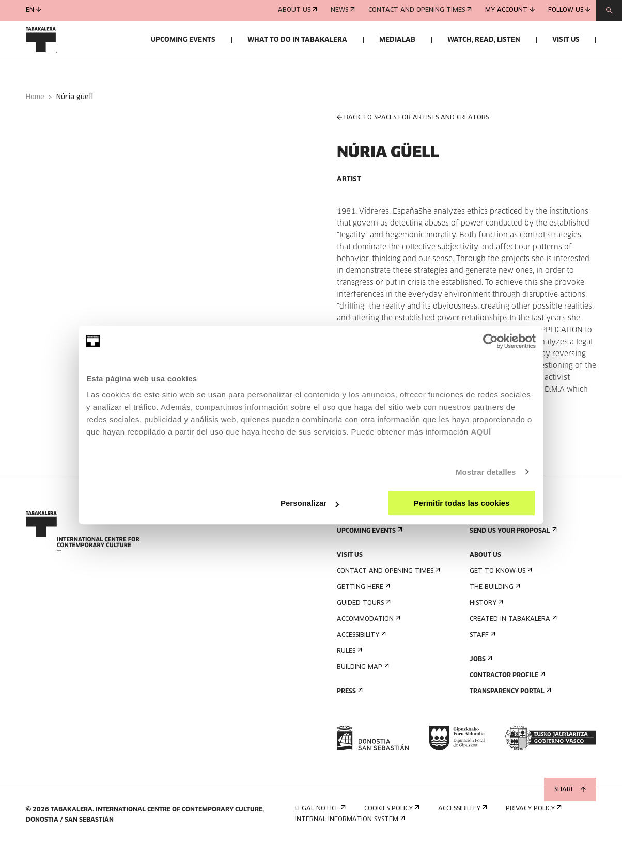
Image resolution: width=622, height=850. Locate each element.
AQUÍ (481, 431)
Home (35, 102)
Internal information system (349, 824)
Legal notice (319, 813)
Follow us (569, 10)
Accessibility (360, 639)
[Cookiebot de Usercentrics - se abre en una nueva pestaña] (490, 341)
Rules (348, 655)
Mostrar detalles (486, 472)
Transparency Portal (509, 696)
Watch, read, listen (483, 40)
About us (297, 10)
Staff (481, 639)
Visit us (566, 40)
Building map (362, 671)
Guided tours (362, 607)
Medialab (397, 40)
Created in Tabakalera (512, 623)
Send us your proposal (512, 535)
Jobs (480, 664)
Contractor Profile (506, 680)
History (485, 607)
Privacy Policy (532, 813)
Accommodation (367, 623)
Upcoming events (183, 40)
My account (510, 10)
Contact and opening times (420, 10)
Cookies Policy (390, 813)
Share (570, 790)
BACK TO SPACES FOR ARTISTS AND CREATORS (413, 122)
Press (349, 696)
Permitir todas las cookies (461, 503)
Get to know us (500, 575)
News (343, 10)
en (33, 10)
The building (494, 591)
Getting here (362, 591)
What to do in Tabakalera (297, 40)
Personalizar (310, 503)
